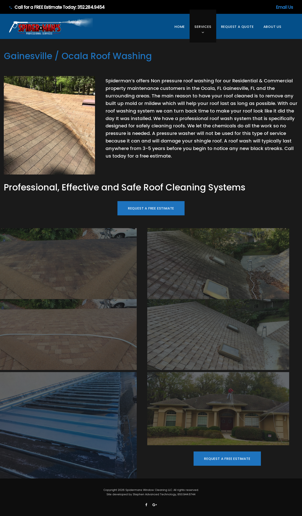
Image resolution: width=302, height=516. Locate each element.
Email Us (266, 7)
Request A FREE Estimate (151, 208)
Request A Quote (237, 26)
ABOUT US (272, 26)
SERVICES (202, 26)
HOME (179, 26)
